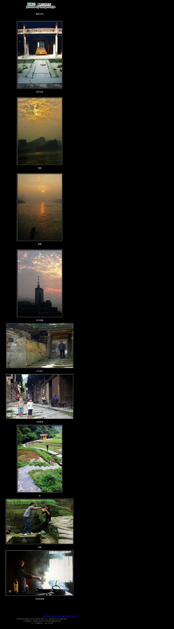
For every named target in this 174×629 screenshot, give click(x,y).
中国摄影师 (48, 616)
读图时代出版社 (70, 616)
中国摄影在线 (58, 616)
